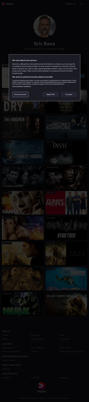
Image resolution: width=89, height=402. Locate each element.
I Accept (68, 94)
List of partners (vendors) (21, 86)
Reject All (50, 94)
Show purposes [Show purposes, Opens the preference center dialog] (20, 94)
